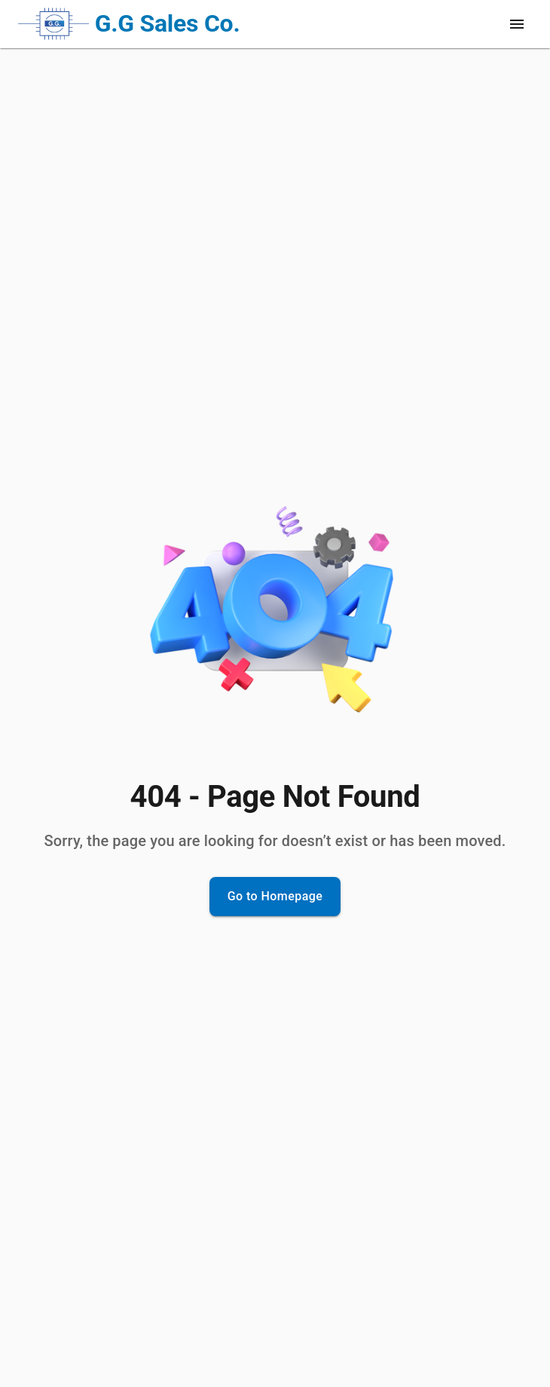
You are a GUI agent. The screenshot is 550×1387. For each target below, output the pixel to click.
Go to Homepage (275, 896)
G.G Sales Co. (167, 23)
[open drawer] (517, 24)
